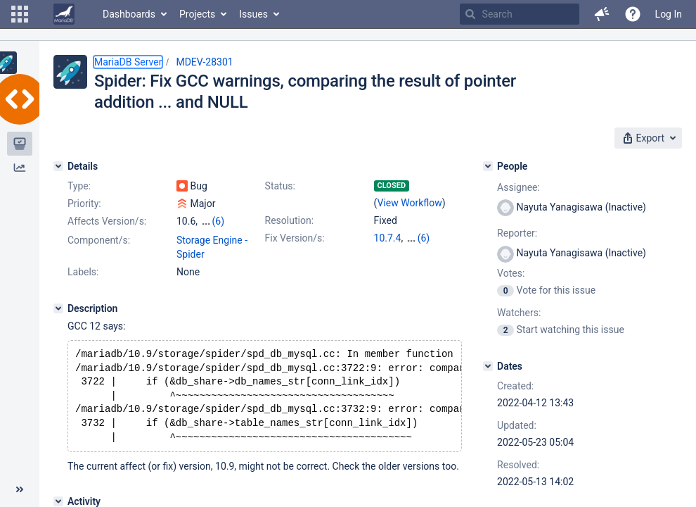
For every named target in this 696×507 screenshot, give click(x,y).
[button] (19, 14)
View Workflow (410, 202)
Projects (197, 14)
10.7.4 (387, 238)
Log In (668, 14)
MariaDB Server (128, 62)
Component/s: (98, 240)
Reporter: (517, 233)
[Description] (58, 308)
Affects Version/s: (106, 221)
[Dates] (488, 366)
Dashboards (129, 14)
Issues (253, 14)
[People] (488, 166)
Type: (79, 186)
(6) (218, 221)
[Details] (58, 166)
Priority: (84, 203)
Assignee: (518, 187)
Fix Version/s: (295, 238)
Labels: (82, 271)
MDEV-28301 (204, 62)
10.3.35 (422, 238)
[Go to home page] (64, 14)
